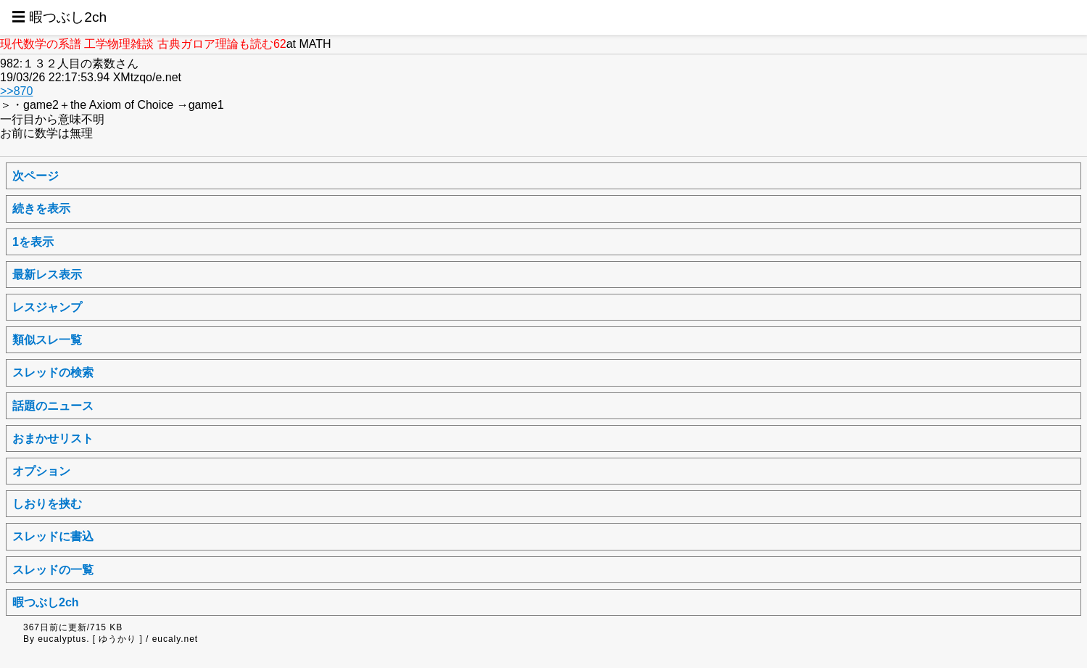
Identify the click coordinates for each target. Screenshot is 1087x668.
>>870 (16, 91)
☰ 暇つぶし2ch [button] (59, 17)
